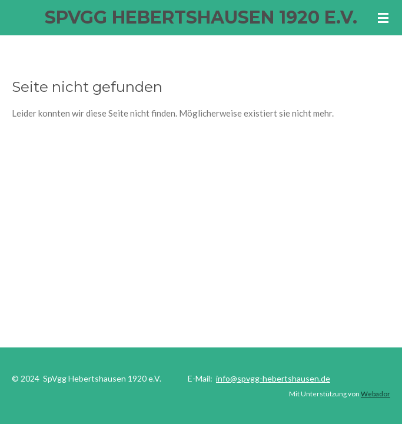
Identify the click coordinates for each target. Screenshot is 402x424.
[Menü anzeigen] (383, 17)
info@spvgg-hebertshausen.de (273, 378)
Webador (375, 393)
